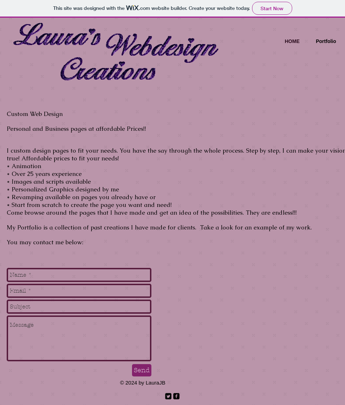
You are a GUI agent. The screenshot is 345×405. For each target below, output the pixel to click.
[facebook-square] (176, 396)
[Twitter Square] (168, 396)
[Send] (141, 370)
